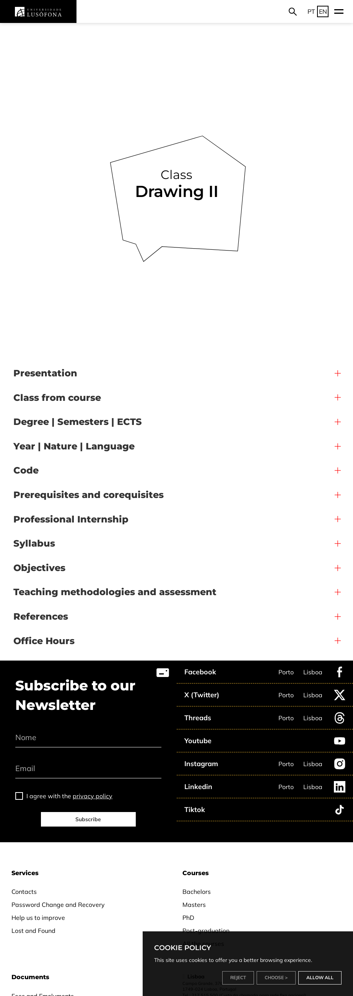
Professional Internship (71, 519)
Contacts (24, 891)
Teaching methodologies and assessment (114, 591)
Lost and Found (33, 930)
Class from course (57, 397)
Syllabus (34, 543)
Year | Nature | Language (74, 446)
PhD (188, 917)
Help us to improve (38, 917)
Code (26, 470)
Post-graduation (205, 930)
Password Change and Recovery (58, 904)
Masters (194, 904)
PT (311, 11)
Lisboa (312, 672)
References (40, 616)
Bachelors (196, 891)
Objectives (39, 567)
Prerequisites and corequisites (88, 494)
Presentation (45, 373)
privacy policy (92, 796)
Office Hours (44, 640)
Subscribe (88, 819)
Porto (286, 672)
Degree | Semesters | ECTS (77, 421)
